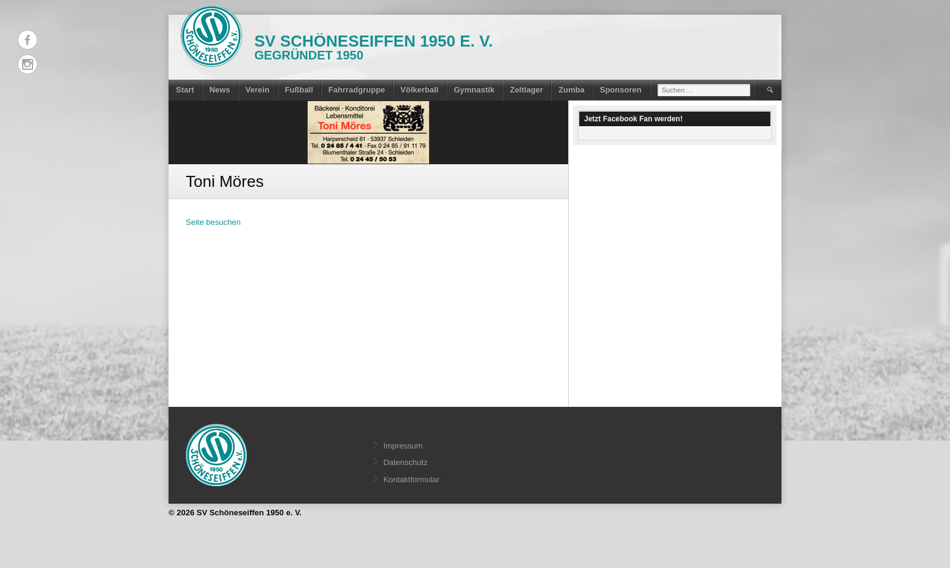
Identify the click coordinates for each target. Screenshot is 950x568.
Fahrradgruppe (357, 89)
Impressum (402, 445)
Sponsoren (621, 89)
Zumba (571, 89)
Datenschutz (405, 462)
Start (185, 89)
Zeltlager (526, 89)
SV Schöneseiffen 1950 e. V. (373, 41)
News (220, 89)
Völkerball (419, 89)
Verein (258, 89)
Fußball (299, 89)
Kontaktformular (411, 479)
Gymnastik (474, 89)
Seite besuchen (213, 222)
